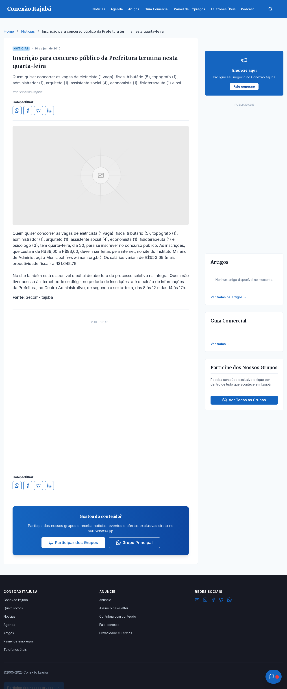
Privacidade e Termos (115, 633)
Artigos (9, 633)
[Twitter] (221, 600)
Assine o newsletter (113, 608)
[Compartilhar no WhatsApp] (17, 110)
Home (9, 31)
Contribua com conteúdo (117, 616)
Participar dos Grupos (73, 542)
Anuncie (105, 600)
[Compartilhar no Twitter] (38, 110)
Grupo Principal (134, 542)
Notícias (28, 31)
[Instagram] (205, 600)
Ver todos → (220, 344)
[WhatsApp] (229, 600)
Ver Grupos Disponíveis (34, 678)
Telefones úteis (15, 649)
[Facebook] (213, 600)
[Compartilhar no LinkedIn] (49, 110)
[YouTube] (197, 600)
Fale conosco (109, 625)
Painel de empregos (19, 641)
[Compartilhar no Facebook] (27, 110)
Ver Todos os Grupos (244, 400)
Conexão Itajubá (16, 600)
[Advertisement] (100, 393)
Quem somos (13, 608)
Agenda (9, 625)
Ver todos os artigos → (229, 297)
